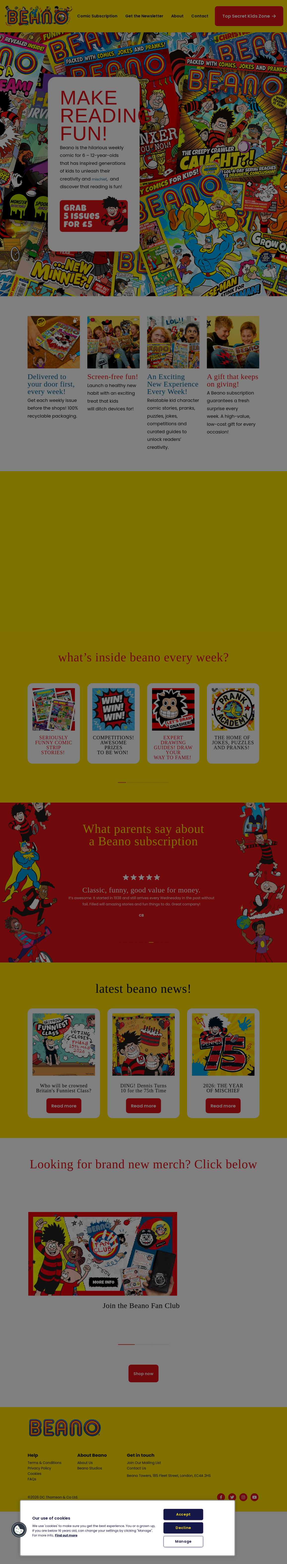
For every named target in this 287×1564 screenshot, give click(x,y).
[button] (19, 1530)
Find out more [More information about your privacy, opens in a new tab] (66, 1535)
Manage (183, 1541)
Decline (183, 1527)
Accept (183, 1514)
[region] (127, 1528)
